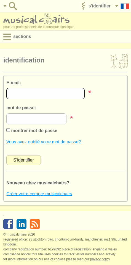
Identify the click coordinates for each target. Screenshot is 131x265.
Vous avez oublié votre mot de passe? (43, 142)
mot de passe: (21, 107)
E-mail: (13, 82)
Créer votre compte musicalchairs (39, 193)
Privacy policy (100, 259)
